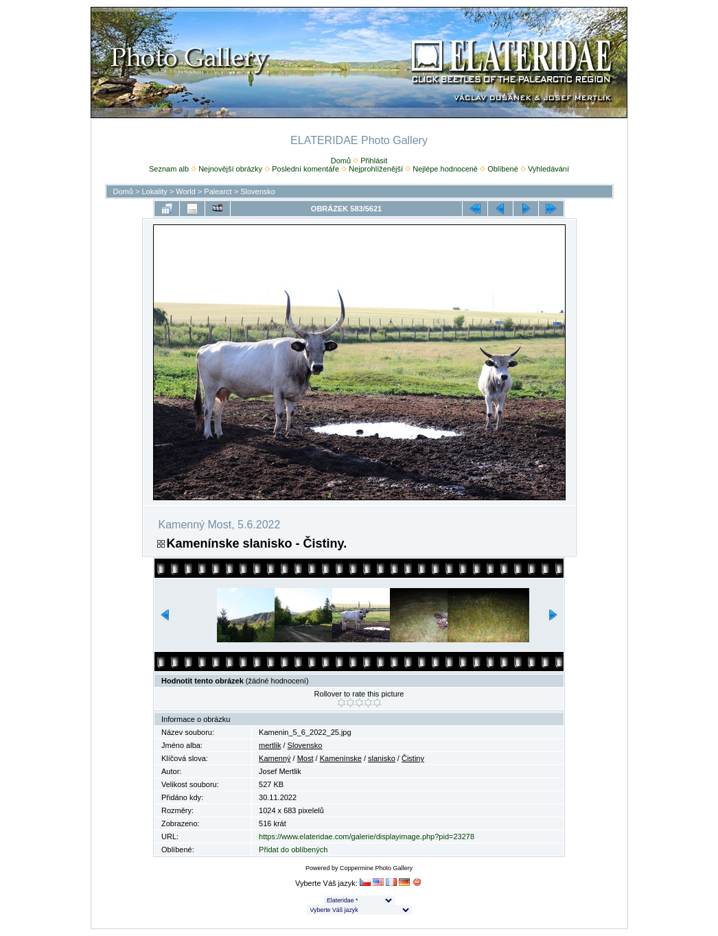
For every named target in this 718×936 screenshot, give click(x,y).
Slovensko (257, 191)
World (186, 191)
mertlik (270, 745)
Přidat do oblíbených (293, 849)
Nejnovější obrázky (230, 169)
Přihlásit (373, 160)
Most (305, 758)
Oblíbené (502, 169)
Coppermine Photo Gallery (376, 868)
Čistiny (413, 758)
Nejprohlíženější (376, 169)
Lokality (154, 191)
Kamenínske (341, 758)
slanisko (381, 758)
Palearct (217, 191)
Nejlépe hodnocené (445, 169)
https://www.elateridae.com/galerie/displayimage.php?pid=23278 (366, 836)
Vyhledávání (548, 169)
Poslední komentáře (305, 169)
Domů (341, 160)
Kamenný (274, 758)
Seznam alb (169, 169)
